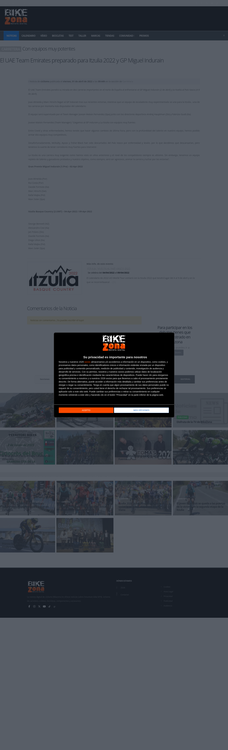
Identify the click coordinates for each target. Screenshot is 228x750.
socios (87, 362)
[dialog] (114, 375)
